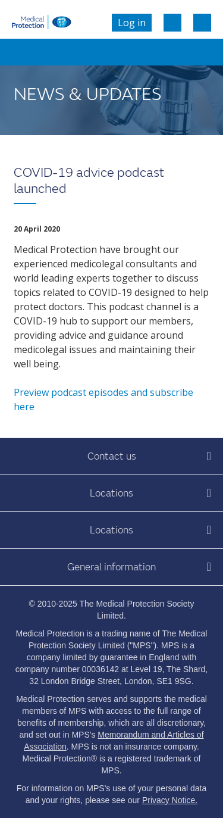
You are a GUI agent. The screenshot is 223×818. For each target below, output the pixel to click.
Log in (132, 22)
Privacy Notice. (169, 800)
